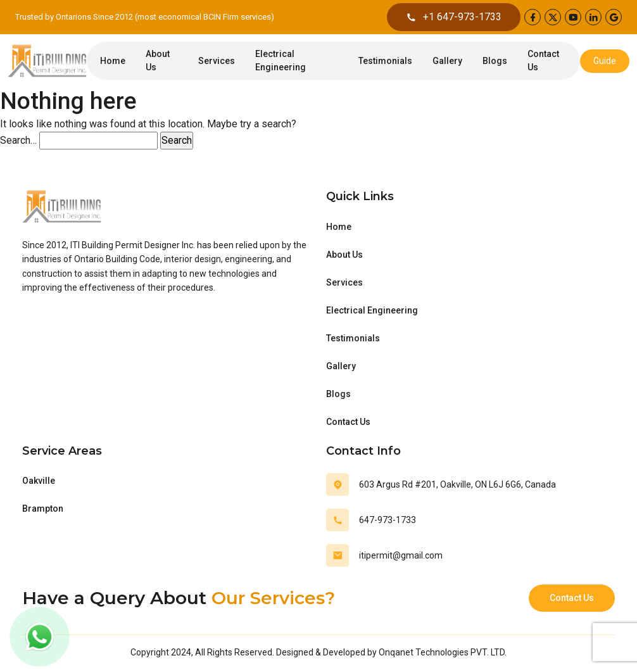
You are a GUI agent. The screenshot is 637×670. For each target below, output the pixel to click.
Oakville (38, 481)
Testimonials (385, 61)
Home (112, 61)
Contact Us (543, 60)
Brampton (42, 508)
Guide (604, 61)
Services (216, 61)
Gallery (447, 61)
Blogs (494, 61)
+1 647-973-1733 (453, 17)
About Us (158, 60)
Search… (18, 140)
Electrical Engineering (280, 60)
